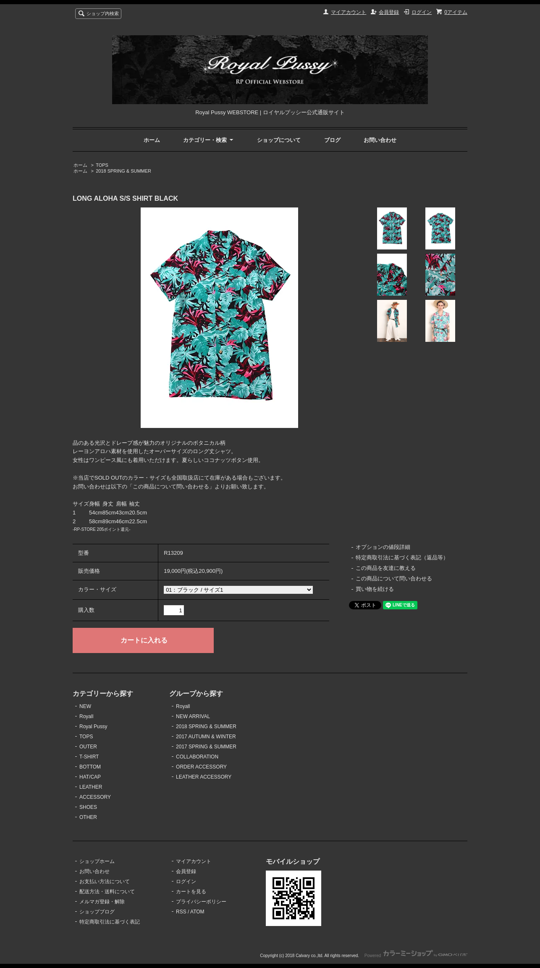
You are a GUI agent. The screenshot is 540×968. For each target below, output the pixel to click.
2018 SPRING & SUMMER (123, 170)
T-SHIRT (89, 757)
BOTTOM (90, 767)
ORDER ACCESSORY (201, 767)
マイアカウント (348, 12)
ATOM (197, 912)
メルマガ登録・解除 (102, 902)
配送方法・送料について (107, 892)
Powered (415, 955)
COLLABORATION (197, 757)
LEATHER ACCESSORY (203, 777)
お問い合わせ (380, 140)
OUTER (88, 747)
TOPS (102, 165)
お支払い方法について (104, 881)
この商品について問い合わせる (394, 578)
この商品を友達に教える (386, 568)
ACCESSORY (95, 797)
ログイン (422, 12)
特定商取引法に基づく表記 (109, 922)
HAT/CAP (90, 777)
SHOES (88, 807)
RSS (181, 912)
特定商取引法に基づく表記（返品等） (402, 557)
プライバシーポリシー (201, 902)
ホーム (152, 140)
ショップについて (279, 140)
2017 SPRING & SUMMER (206, 747)
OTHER (88, 817)
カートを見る (191, 892)
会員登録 (389, 12)
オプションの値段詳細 (383, 547)
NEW (85, 706)
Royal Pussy (93, 726)
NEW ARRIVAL (193, 716)
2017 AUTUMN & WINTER (206, 737)
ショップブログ (97, 912)
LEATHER (90, 787)
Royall (86, 716)
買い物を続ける (375, 589)
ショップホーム (97, 861)
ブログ (332, 140)
